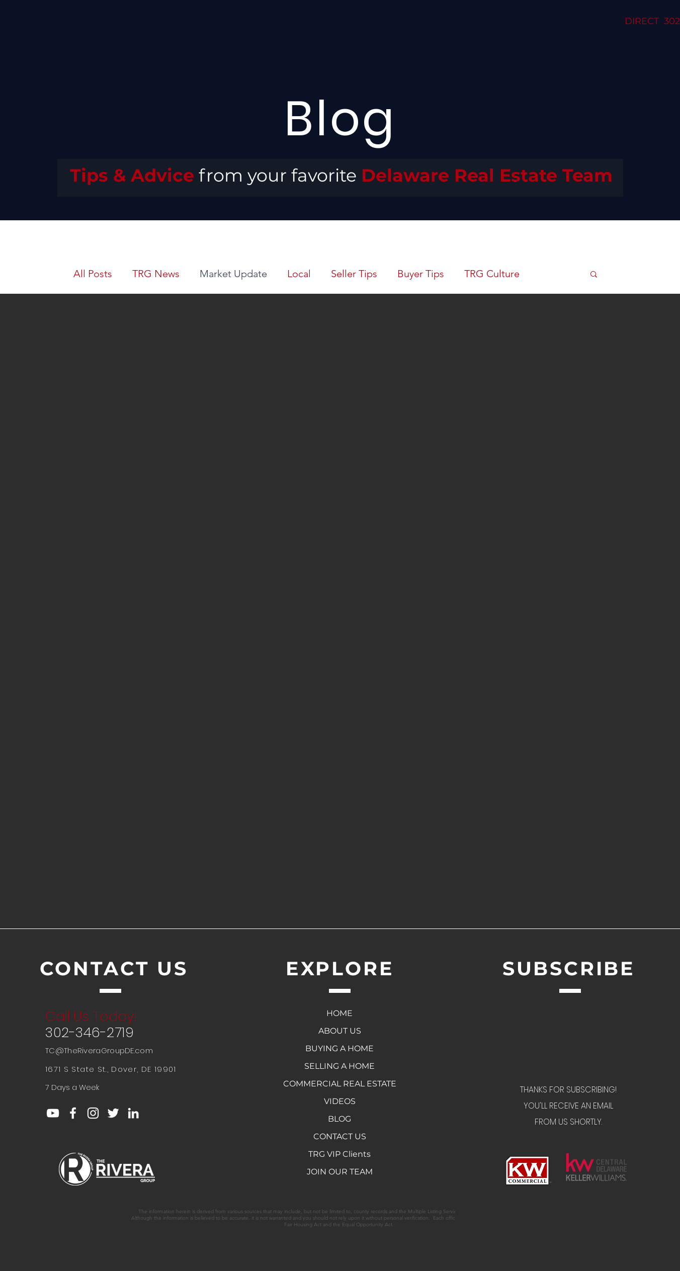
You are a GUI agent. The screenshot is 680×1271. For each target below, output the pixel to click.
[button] (594, 275)
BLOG (339, 1119)
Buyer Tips (420, 274)
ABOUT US (339, 1031)
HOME (339, 1013)
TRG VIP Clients (339, 1154)
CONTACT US (339, 1136)
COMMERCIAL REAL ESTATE (339, 1083)
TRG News (156, 274)
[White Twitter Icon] (113, 1113)
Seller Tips (354, 274)
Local (299, 274)
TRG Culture (492, 274)
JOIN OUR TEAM (340, 1171)
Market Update (233, 274)
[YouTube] (52, 1113)
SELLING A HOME (339, 1066)
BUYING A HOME (339, 1048)
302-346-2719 (89, 1032)
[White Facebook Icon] (72, 1113)
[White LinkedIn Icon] (133, 1113)
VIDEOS (340, 1101)
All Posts (92, 274)
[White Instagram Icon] (93, 1113)
